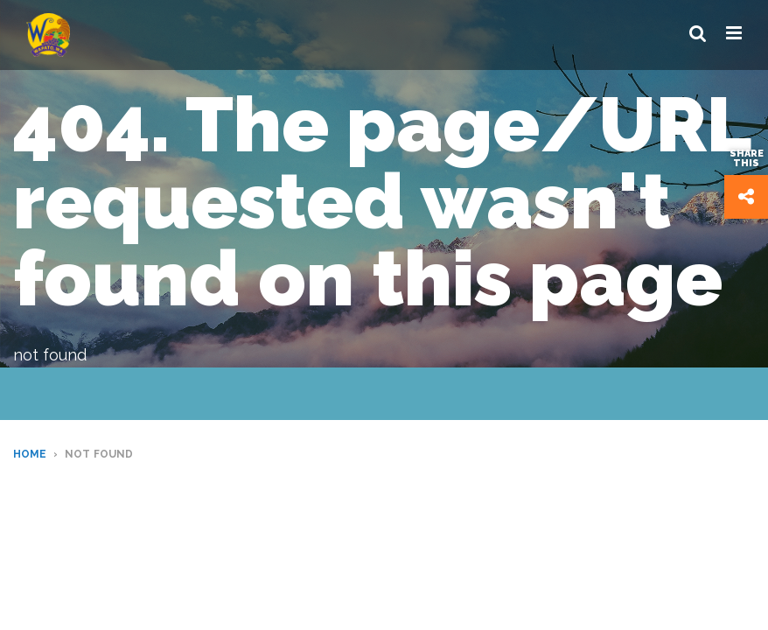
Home (29, 454)
